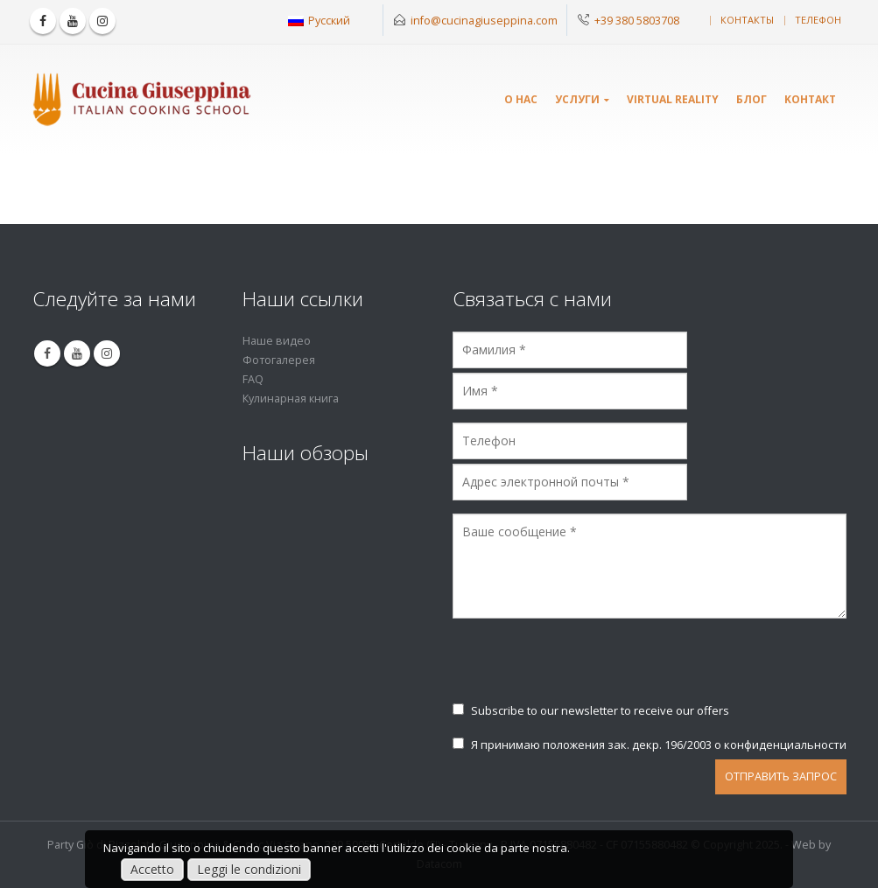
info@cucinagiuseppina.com (484, 20)
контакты (747, 19)
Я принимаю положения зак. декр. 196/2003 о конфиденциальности (649, 744)
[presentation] (586, 668)
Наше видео (276, 340)
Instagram (107, 353)
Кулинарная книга (290, 398)
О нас (520, 99)
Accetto (152, 869)
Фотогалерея (278, 360)
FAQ (252, 379)
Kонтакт (810, 99)
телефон (818, 19)
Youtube (77, 353)
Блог (751, 99)
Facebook (47, 353)
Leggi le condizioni (249, 869)
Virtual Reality (673, 99)
